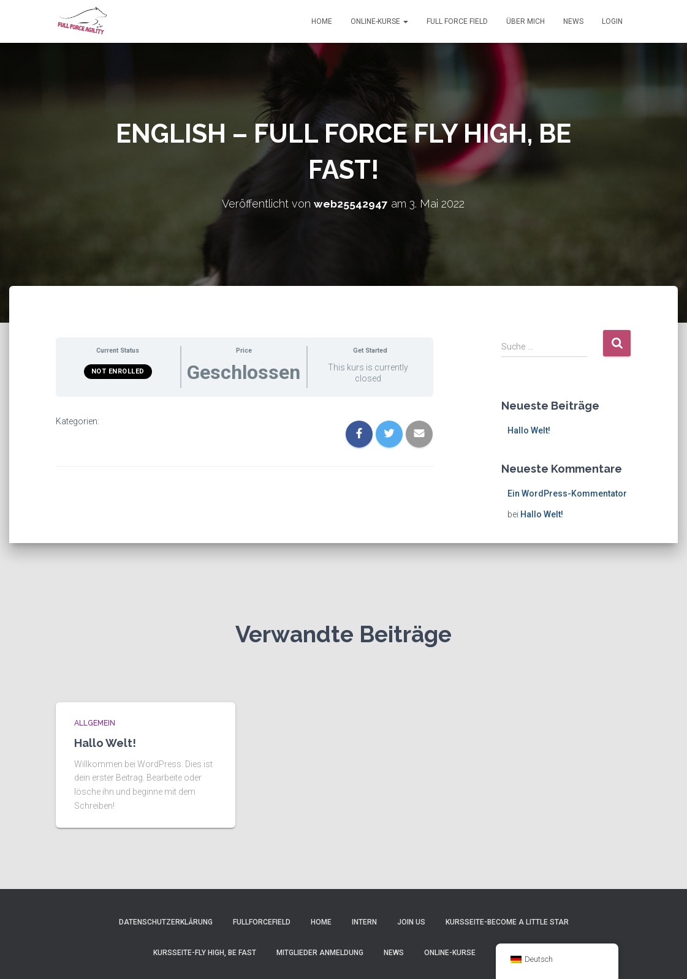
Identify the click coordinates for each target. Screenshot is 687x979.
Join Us (411, 922)
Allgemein (94, 723)
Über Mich (525, 21)
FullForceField (261, 922)
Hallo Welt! (528, 430)
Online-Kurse (379, 21)
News (573, 21)
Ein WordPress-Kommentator (567, 493)
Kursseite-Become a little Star (507, 922)
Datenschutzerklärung (166, 922)
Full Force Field (457, 21)
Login (612, 21)
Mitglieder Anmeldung (319, 952)
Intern (364, 922)
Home (321, 21)
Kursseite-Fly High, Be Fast (204, 952)
